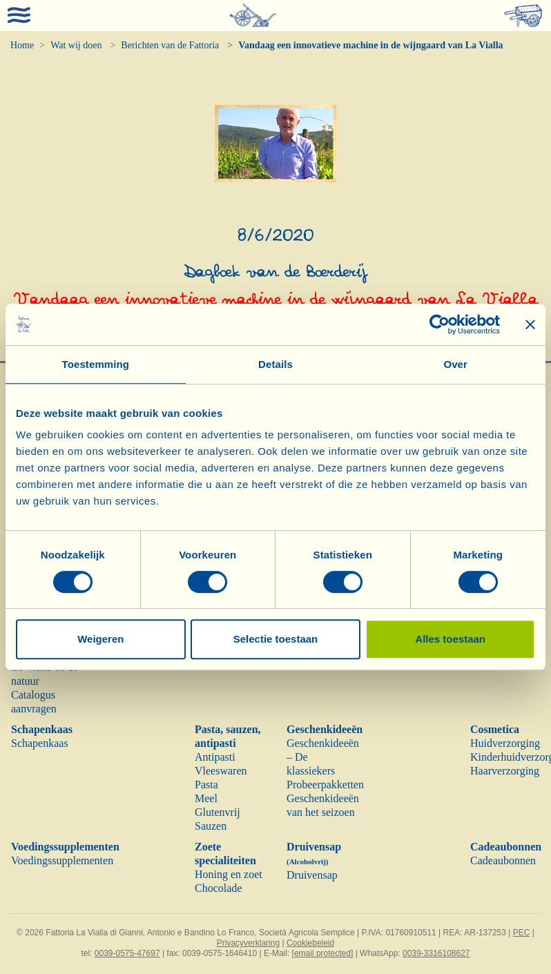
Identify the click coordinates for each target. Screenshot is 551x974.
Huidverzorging (505, 743)
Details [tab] (275, 364)
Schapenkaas (41, 729)
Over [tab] (455, 364)
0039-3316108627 (436, 953)
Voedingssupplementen (65, 847)
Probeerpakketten (325, 784)
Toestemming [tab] (96, 364)
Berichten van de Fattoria (170, 45)
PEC (521, 932)
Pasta (206, 784)
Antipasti (215, 757)
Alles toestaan (450, 639)
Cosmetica (494, 729)
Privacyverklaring (248, 943)
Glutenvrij (217, 812)
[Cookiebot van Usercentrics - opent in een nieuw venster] (439, 324)
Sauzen (210, 826)
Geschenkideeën (324, 729)
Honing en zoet (228, 874)
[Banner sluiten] (530, 324)
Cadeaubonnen (505, 847)
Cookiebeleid (310, 943)
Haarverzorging (504, 771)
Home (22, 45)
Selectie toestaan (275, 639)
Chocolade (218, 888)
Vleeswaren (221, 771)
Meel (206, 798)
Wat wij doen (76, 45)
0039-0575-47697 (127, 953)
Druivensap (312, 875)
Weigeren (100, 639)
